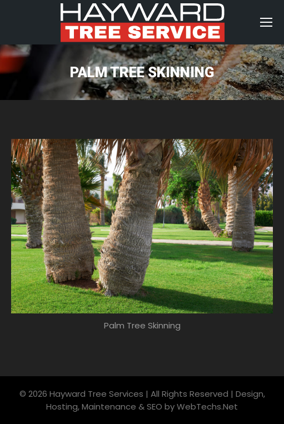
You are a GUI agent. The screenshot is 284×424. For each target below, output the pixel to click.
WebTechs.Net (207, 406)
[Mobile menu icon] (266, 22)
